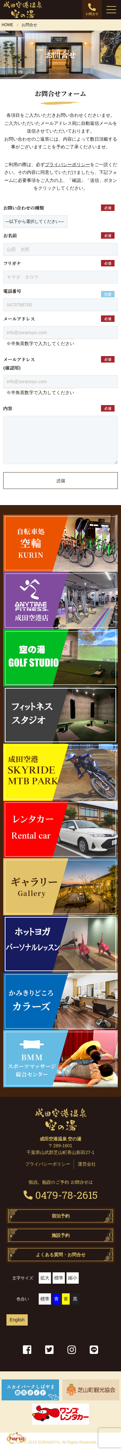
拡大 (44, 1277)
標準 (58, 1277)
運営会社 (87, 1164)
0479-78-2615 (61, 1194)
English (17, 1319)
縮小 (72, 1277)
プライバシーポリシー (67, 164)
